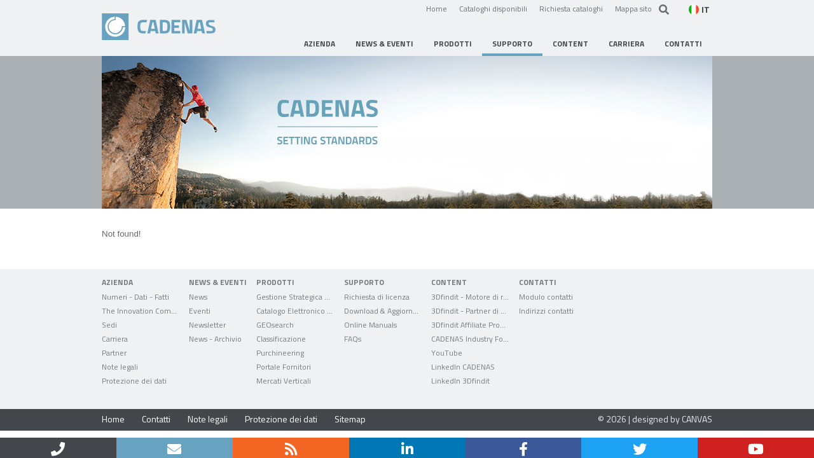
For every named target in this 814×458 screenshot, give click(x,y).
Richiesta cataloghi (571, 8)
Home (436, 8)
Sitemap (350, 419)
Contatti (156, 419)
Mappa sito (633, 8)
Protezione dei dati (281, 419)
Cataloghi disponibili (493, 8)
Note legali (208, 419)
